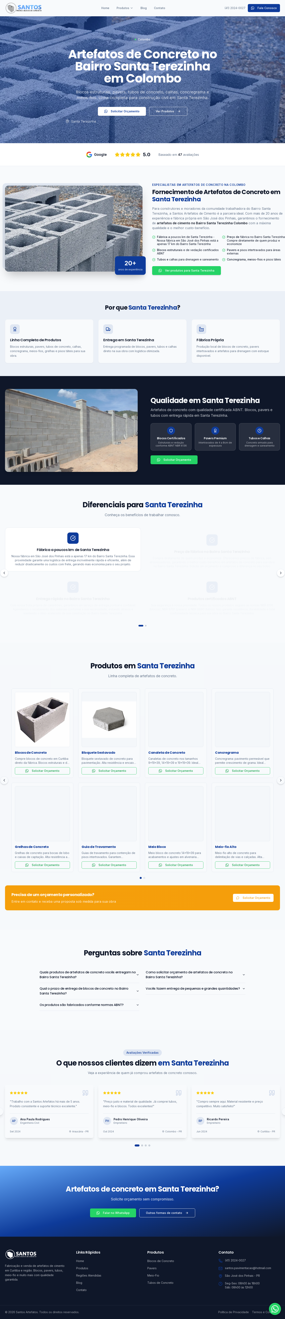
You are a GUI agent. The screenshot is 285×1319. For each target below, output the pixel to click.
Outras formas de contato (167, 1213)
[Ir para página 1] (140, 625)
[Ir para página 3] (146, 1145)
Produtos (125, 8)
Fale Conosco (264, 8)
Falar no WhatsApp (113, 1213)
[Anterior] (4, 573)
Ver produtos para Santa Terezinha (186, 270)
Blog (143, 8)
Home (105, 8)
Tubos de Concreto (160, 1282)
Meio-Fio (153, 1275)
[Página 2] (144, 878)
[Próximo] (281, 573)
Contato (159, 8)
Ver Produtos (168, 111)
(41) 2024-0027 (235, 8)
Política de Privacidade (233, 1312)
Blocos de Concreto (160, 1261)
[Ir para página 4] (149, 1145)
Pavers (152, 1268)
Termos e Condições (266, 1312)
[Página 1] (141, 878)
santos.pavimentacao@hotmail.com (248, 1268)
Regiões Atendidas (88, 1275)
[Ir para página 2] (146, 625)
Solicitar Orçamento (121, 111)
